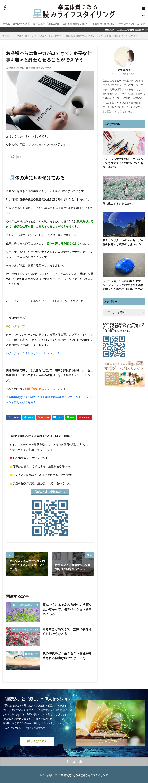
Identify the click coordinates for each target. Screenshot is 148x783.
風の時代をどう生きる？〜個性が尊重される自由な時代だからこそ (67, 654)
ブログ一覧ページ (25, 36)
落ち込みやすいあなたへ (116, 202)
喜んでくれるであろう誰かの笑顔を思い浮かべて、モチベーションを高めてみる (67, 606)
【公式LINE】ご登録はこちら (49, 491)
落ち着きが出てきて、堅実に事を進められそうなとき (67, 630)
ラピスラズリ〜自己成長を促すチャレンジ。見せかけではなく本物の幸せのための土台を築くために (123, 282)
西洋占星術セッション (75, 23)
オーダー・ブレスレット (132, 23)
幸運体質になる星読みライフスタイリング (84, 773)
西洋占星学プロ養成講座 (46, 23)
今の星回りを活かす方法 (49, 36)
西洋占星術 (34, 653)
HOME (8, 36)
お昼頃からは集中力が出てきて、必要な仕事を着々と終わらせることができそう (102, 36)
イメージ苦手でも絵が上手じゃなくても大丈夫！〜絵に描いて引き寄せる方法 (123, 162)
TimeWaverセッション (102, 23)
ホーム (6, 23)
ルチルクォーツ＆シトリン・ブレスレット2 (32, 353)
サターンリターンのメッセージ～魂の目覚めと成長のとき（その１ (123, 240)
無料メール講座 (21, 23)
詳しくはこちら (37, 740)
